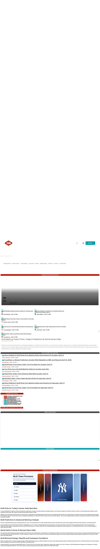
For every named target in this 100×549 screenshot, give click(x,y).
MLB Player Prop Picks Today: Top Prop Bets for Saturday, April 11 (28, 388)
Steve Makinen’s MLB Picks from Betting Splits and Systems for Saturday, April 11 (34, 383)
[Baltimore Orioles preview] (41, 487)
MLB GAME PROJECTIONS (10, 399)
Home (2, 256)
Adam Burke (5, 362)
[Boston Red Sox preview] (48, 487)
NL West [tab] (16, 500)
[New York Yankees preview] (62, 487)
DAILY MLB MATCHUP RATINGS (14, 401)
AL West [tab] (16, 490)
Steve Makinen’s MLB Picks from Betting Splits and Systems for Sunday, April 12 (34, 355)
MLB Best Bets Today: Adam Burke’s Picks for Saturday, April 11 (27, 378)
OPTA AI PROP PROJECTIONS (12, 400)
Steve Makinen (6, 357)
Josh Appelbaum (6, 371)
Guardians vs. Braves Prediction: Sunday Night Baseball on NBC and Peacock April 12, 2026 (37, 360)
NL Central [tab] (16, 496)
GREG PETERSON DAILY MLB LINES (12, 398)
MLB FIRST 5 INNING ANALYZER (14, 403)
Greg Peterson (6, 376)
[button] (77, 243)
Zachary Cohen (6, 366)
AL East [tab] (16, 483)
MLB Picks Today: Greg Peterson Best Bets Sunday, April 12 (26, 374)
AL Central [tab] (16, 486)
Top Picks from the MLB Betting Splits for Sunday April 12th (26, 369)
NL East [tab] (16, 493)
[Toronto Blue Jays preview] (84, 487)
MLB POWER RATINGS (12, 402)
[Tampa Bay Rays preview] (77, 487)
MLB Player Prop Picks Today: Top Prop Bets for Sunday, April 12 (28, 364)
